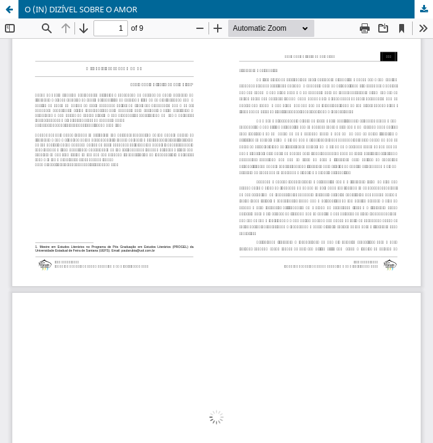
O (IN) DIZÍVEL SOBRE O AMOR (81, 9)
